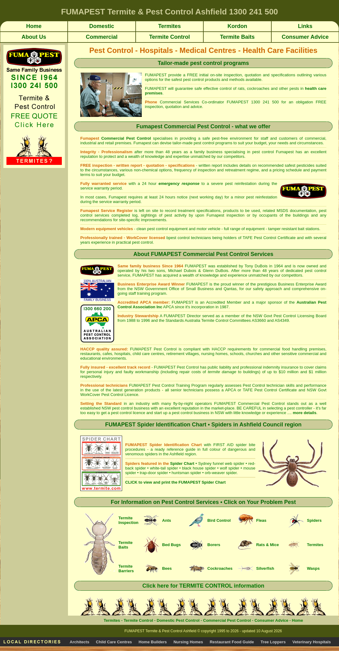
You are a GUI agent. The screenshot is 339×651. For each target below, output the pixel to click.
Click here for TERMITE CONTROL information (203, 586)
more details (305, 412)
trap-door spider (154, 472)
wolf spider (229, 468)
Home (297, 620)
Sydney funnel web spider (221, 463)
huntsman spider (186, 472)
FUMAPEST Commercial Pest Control (250, 403)
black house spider (199, 468)
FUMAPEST (165, 367)
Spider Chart (182, 463)
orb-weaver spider (221, 472)
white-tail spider (164, 468)
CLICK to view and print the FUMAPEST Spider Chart (175, 482)
